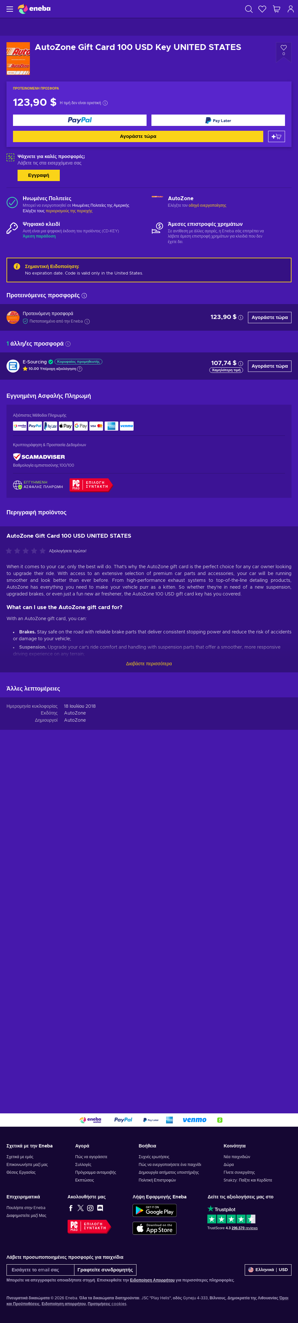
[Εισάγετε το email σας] (40, 1270)
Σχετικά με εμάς (19, 1157)
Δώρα (229, 1165)
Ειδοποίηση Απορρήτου (152, 1280)
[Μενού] (9, 9)
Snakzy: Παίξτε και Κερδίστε (248, 1180)
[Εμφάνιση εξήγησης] (79, 369)
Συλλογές (83, 1165)
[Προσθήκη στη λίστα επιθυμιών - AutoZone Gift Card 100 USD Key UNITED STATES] (284, 52)
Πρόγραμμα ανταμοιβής (95, 1172)
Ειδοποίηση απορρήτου (64, 1304)
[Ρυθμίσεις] (268, 1270)
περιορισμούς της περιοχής (68, 211)
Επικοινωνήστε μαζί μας (27, 1165)
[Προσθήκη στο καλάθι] (276, 136)
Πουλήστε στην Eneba (25, 1208)
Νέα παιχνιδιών (237, 1157)
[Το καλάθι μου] (276, 9)
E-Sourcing (35, 362)
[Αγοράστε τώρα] (80, 120)
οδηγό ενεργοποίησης (208, 205)
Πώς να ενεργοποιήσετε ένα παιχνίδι (170, 1165)
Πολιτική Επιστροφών (157, 1180)
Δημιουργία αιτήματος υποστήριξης (169, 1172)
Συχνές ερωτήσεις (154, 1157)
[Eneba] (34, 9)
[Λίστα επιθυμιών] (262, 9)
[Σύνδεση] (291, 9)
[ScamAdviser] (39, 456)
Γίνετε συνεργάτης (239, 1172)
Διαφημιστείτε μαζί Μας (26, 1216)
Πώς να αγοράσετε (91, 1157)
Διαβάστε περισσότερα (149, 664)
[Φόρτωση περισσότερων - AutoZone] (157, 202)
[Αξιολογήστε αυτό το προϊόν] (27, 551)
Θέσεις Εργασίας (20, 1172)
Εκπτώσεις (84, 1180)
